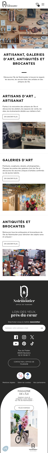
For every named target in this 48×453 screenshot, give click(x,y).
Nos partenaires (39, 382)
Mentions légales (9, 382)
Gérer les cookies (24, 382)
